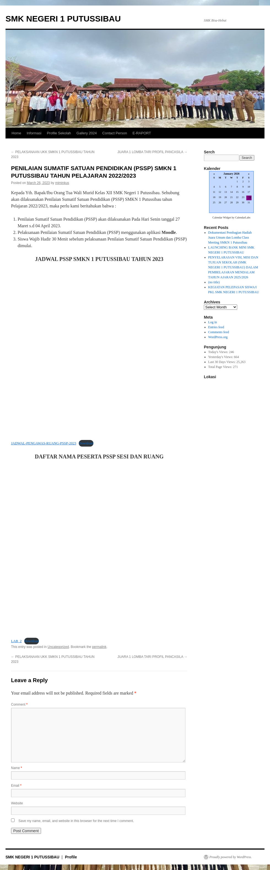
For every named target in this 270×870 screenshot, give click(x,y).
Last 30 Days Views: (222, 362)
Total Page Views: (220, 367)
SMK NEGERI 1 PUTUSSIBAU (63, 18)
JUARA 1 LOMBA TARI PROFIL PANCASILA (152, 152)
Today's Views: (218, 352)
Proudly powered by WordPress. (230, 857)
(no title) (214, 282)
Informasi (34, 133)
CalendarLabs (242, 217)
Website (17, 803)
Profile (71, 857)
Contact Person (114, 133)
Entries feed (216, 327)
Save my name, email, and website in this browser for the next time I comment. (76, 821)
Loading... (231, 192)
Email (16, 786)
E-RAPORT (142, 133)
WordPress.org (218, 337)
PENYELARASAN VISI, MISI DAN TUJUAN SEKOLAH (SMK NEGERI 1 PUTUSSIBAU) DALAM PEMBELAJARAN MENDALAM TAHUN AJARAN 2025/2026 (233, 267)
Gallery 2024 (87, 133)
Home (16, 133)
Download (86, 443)
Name (16, 768)
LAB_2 (16, 641)
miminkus (62, 183)
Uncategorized (58, 647)
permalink (99, 647)
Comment (19, 704)
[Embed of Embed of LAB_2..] (99, 549)
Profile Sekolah (59, 133)
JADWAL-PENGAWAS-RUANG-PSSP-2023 (43, 443)
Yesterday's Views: (221, 357)
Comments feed (218, 332)
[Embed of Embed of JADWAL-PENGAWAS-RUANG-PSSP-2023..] (99, 351)
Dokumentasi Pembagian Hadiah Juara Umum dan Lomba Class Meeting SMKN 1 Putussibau (230, 237)
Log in (212, 322)
